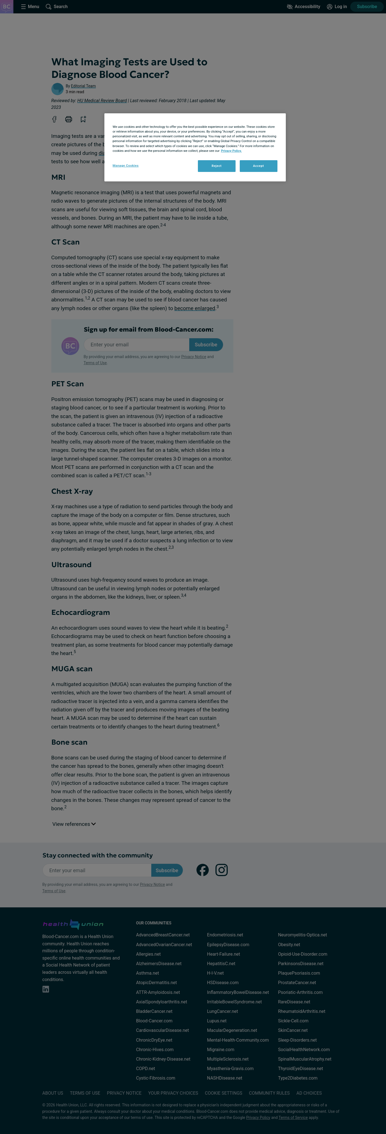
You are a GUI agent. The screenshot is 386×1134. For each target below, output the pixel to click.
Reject (217, 166)
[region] (195, 147)
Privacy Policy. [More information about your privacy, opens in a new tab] (231, 151)
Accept (258, 166)
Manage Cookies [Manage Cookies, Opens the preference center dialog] (126, 165)
